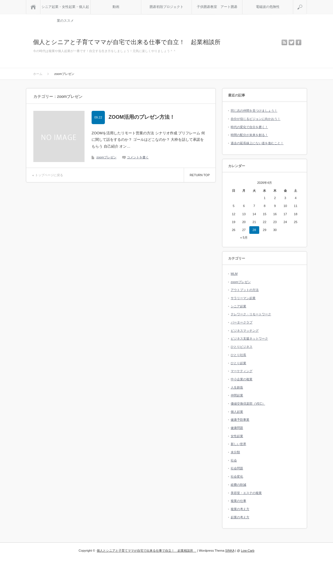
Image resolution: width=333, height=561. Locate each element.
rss (284, 42)
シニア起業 (238, 306)
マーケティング (241, 371)
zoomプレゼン (106, 157)
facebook (298, 42)
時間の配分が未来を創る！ (249, 135)
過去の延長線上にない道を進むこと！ (257, 143)
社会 (234, 460)
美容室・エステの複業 (246, 493)
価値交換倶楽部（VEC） (248, 403)
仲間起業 (237, 395)
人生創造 (237, 387)
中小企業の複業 (241, 379)
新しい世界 (238, 444)
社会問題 (237, 468)
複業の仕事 (238, 500)
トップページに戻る (49, 175)
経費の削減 (238, 484)
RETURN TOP (200, 175)
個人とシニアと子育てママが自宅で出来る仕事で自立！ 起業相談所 (129, 42)
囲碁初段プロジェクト (166, 7)
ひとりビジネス (241, 346)
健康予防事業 (240, 419)
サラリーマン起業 (243, 298)
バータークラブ (241, 322)
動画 (116, 7)
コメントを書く (138, 157)
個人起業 (237, 411)
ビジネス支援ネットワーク (249, 338)
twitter (291, 42)
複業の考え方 (240, 509)
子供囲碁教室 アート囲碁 (217, 7)
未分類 (235, 452)
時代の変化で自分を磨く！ (249, 127)
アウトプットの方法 (245, 290)
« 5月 (244, 237)
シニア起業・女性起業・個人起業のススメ (65, 9)
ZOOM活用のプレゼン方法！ (142, 117)
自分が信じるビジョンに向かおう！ (255, 118)
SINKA (229, 550)
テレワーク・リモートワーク (251, 314)
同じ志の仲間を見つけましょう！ (254, 110)
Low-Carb (247, 550)
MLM (234, 273)
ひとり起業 (238, 363)
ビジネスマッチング (245, 330)
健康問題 (237, 428)
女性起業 (237, 436)
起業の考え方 (240, 517)
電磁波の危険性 (268, 7)
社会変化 (237, 476)
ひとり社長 (238, 355)
